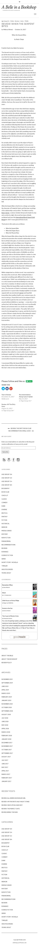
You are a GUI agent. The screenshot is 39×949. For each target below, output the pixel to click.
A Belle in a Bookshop (19, 7)
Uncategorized (7, 569)
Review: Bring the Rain (10, 812)
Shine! (4, 593)
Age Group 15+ (7, 481)
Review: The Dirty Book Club (21, 428)
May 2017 (5, 767)
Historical (5, 523)
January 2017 (6, 781)
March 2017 (6, 774)
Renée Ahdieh (7, 610)
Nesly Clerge (5, 213)
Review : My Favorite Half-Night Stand (15, 801)
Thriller (26, 21)
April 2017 (5, 771)
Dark (3, 506)
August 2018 (6, 714)
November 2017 (7, 746)
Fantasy (4, 516)
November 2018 (7, 704)
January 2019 (6, 700)
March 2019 (6, 693)
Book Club (5, 492)
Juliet (24, 939)
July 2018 (5, 718)
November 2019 (7, 679)
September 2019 (7, 683)
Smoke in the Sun (7, 608)
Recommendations (8, 545)
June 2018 (5, 721)
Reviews (17, 21)
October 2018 (7, 707)
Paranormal (6, 541)
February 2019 (7, 697)
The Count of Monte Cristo (10, 616)
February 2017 (7, 778)
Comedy (4, 502)
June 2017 (5, 764)
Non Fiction (6, 538)
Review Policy (7, 662)
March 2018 (6, 732)
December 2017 (7, 742)
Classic (4, 499)
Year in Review (6, 394)
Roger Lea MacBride (8, 603)
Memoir (4, 527)
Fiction (12, 21)
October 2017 (7, 749)
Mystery (5, 534)
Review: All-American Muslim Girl (13, 798)
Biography (5, 488)
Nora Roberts (7, 587)
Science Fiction (7, 555)
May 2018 (5, 725)
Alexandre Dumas (8, 618)
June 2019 (5, 686)
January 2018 (6, 739)
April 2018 (5, 728)
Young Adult (6, 573)
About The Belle (7, 655)
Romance (5, 552)
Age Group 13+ (7, 478)
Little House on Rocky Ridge (10, 600)
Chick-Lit (5, 495)
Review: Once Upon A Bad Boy (12, 805)
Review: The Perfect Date (11, 808)
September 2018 (7, 711)
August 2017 (6, 757)
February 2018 (7, 735)
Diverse (4, 509)
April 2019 (5, 690)
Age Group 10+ (7, 474)
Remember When (7, 585)
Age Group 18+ (5, 21)
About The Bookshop (9, 659)
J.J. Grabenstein (7, 595)
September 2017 (7, 753)
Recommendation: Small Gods (20, 431)
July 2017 (5, 760)
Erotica (4, 513)
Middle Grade (7, 530)
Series (22, 21)
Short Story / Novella (10, 562)
